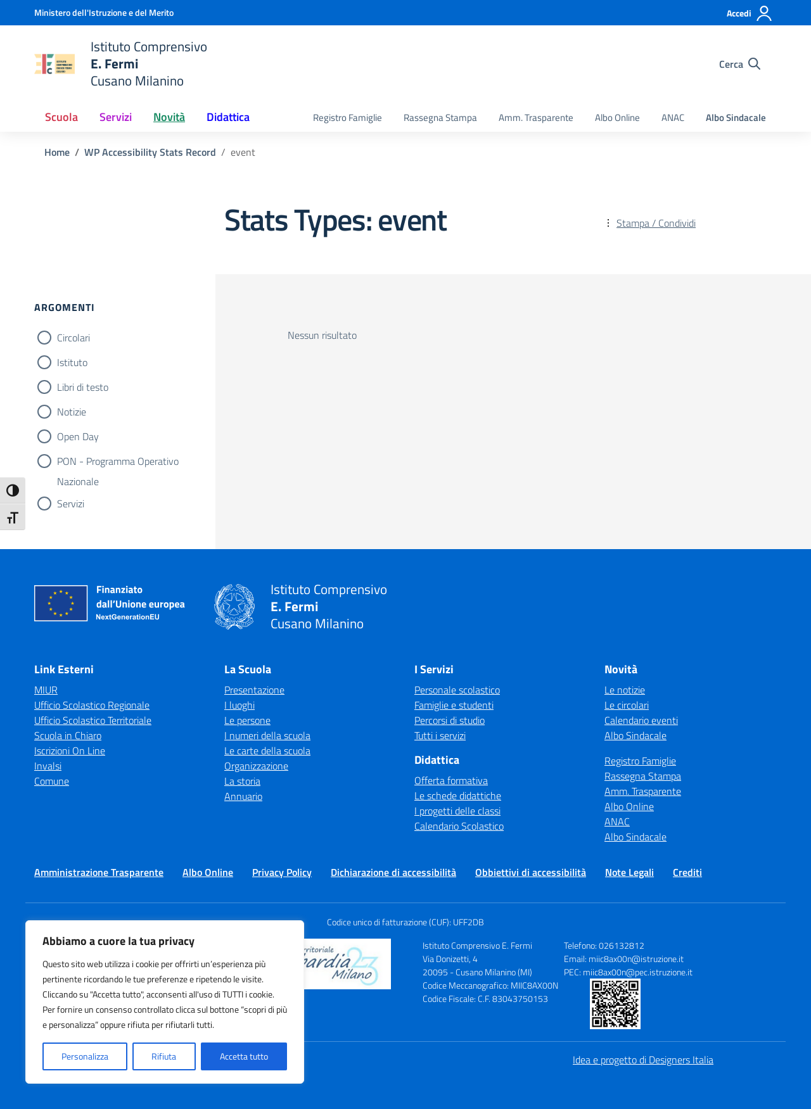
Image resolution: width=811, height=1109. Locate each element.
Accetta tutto (244, 1056)
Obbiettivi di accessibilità (530, 872)
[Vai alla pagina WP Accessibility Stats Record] (150, 152)
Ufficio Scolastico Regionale (92, 705)
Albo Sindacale (736, 117)
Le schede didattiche (457, 795)
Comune (51, 781)
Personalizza (84, 1056)
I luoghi (239, 705)
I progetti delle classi (457, 810)
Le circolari (626, 705)
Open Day (78, 436)
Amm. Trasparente (536, 117)
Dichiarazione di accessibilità (393, 872)
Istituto (72, 362)
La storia (242, 781)
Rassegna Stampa (440, 117)
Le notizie (624, 689)
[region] (164, 1002)
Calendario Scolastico (459, 825)
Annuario (243, 796)
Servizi (70, 503)
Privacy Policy (282, 872)
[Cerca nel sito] (739, 64)
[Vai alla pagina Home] (57, 152)
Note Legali (629, 872)
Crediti (687, 872)
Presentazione (254, 689)
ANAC (672, 117)
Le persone (247, 720)
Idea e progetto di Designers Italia (643, 1059)
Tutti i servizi (440, 735)
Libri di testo (82, 387)
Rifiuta (163, 1056)
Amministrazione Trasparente (98, 872)
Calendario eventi (641, 720)
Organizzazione (256, 765)
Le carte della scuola (267, 750)
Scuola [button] (61, 116)
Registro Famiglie (347, 117)
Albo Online (617, 117)
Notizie (71, 411)
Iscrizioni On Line (69, 750)
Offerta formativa (451, 780)
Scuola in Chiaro (67, 735)
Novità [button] (169, 116)
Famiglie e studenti (454, 705)
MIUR (46, 689)
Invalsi (47, 765)
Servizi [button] (115, 116)
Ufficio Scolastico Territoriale (92, 720)
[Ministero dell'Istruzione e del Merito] (104, 12)
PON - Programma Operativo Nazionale (118, 462)
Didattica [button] (228, 116)
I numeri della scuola (267, 735)
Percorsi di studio (449, 720)
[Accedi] (750, 13)
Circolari (73, 337)
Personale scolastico (457, 689)
